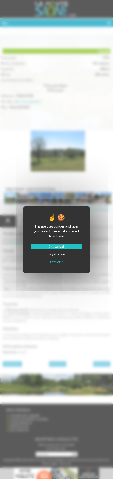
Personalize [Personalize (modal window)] (56, 262)
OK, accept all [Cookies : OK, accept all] (56, 246)
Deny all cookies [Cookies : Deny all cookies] (56, 254)
